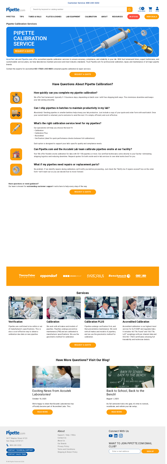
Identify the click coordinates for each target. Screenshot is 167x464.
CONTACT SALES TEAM (17, 454)
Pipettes (10, 17)
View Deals (152, 17)
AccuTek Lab (12, 59)
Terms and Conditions (66, 449)
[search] (130, 9)
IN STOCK (133, 17)
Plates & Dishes (53, 17)
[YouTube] (111, 436)
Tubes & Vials (34, 17)
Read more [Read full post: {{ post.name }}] (42, 412)
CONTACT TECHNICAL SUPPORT (20, 450)
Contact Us (62, 438)
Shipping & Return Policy (68, 452)
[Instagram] (121, 436)
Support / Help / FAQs (67, 435)
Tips (22, 17)
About (104, 17)
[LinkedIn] (116, 436)
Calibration (91, 17)
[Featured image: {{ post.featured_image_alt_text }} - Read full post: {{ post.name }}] (130, 377)
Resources (117, 17)
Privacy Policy (63, 446)
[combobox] (81, 9)
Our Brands (62, 443)
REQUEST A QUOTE (82, 74)
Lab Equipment (73, 17)
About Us (61, 441)
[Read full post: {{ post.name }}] (56, 377)
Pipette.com (27, 59)
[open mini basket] (150, 9)
